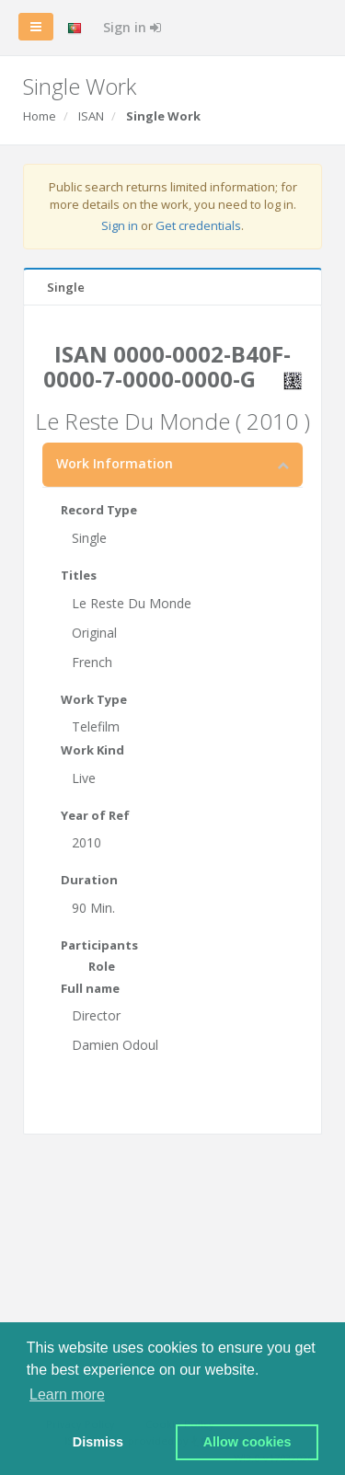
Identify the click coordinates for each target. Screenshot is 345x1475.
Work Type (94, 699)
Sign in (132, 27)
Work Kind (92, 750)
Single (66, 287)
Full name (90, 988)
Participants (99, 945)
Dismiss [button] (98, 1442)
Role (101, 966)
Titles (79, 575)
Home (39, 116)
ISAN (91, 116)
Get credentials (198, 225)
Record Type (99, 509)
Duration (89, 879)
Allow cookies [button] (247, 1442)
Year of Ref (95, 815)
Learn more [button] (67, 1394)
